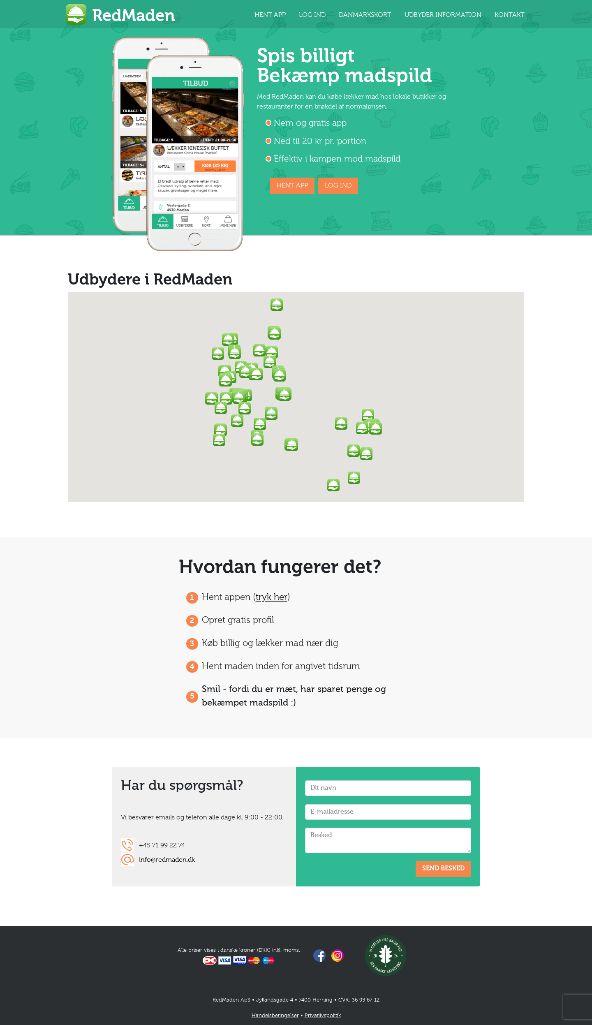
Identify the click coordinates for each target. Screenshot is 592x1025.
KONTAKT (510, 15)
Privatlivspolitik (323, 1015)
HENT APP (270, 15)
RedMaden (133, 16)
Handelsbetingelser (275, 1015)
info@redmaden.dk (167, 860)
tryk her (271, 597)
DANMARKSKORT (365, 15)
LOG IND (312, 15)
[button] (284, 395)
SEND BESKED (443, 868)
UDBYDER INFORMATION (443, 15)
